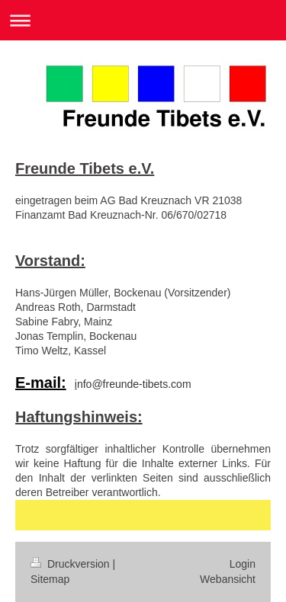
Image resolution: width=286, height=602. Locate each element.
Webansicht (227, 579)
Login (242, 564)
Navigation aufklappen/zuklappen (143, 20)
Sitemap (50, 579)
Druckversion (71, 564)
